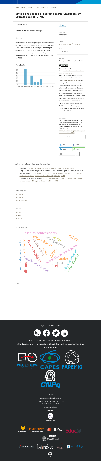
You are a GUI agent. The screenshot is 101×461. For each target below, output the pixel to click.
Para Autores (19, 197)
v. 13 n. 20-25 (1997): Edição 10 (37, 8)
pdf (63, 25)
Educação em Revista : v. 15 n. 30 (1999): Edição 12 (47, 176)
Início (17, 8)
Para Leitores (19, 194)
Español (18, 215)
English (18, 212)
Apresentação (36, 168)
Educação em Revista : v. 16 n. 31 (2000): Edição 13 (59, 168)
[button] (65, 144)
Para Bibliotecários (21, 200)
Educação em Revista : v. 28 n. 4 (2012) (45, 181)
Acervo (23, 8)
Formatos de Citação (67, 137)
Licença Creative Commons (70, 80)
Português (19, 218)
